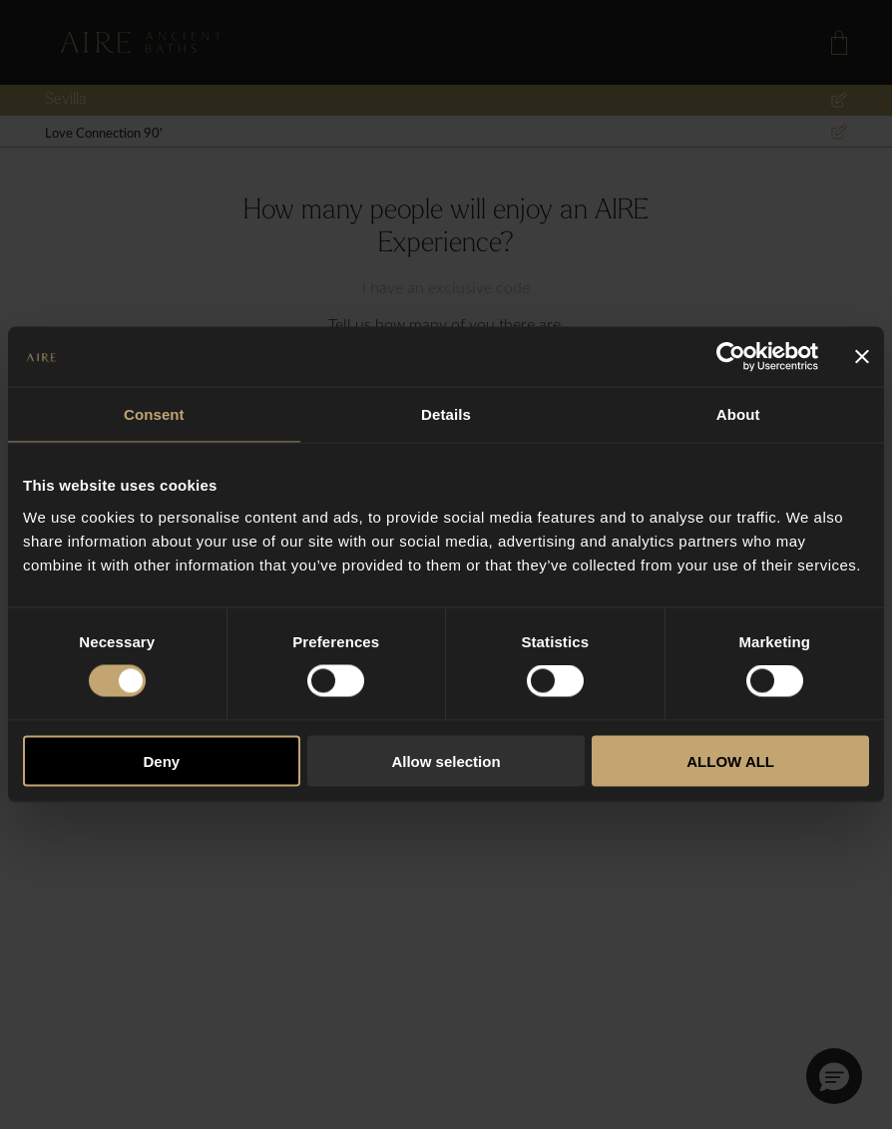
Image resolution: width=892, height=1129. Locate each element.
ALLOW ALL (730, 760)
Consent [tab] (154, 414)
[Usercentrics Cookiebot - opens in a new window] (731, 357)
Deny (161, 760)
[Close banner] (862, 357)
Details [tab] (446, 414)
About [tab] (738, 414)
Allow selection (445, 760)
